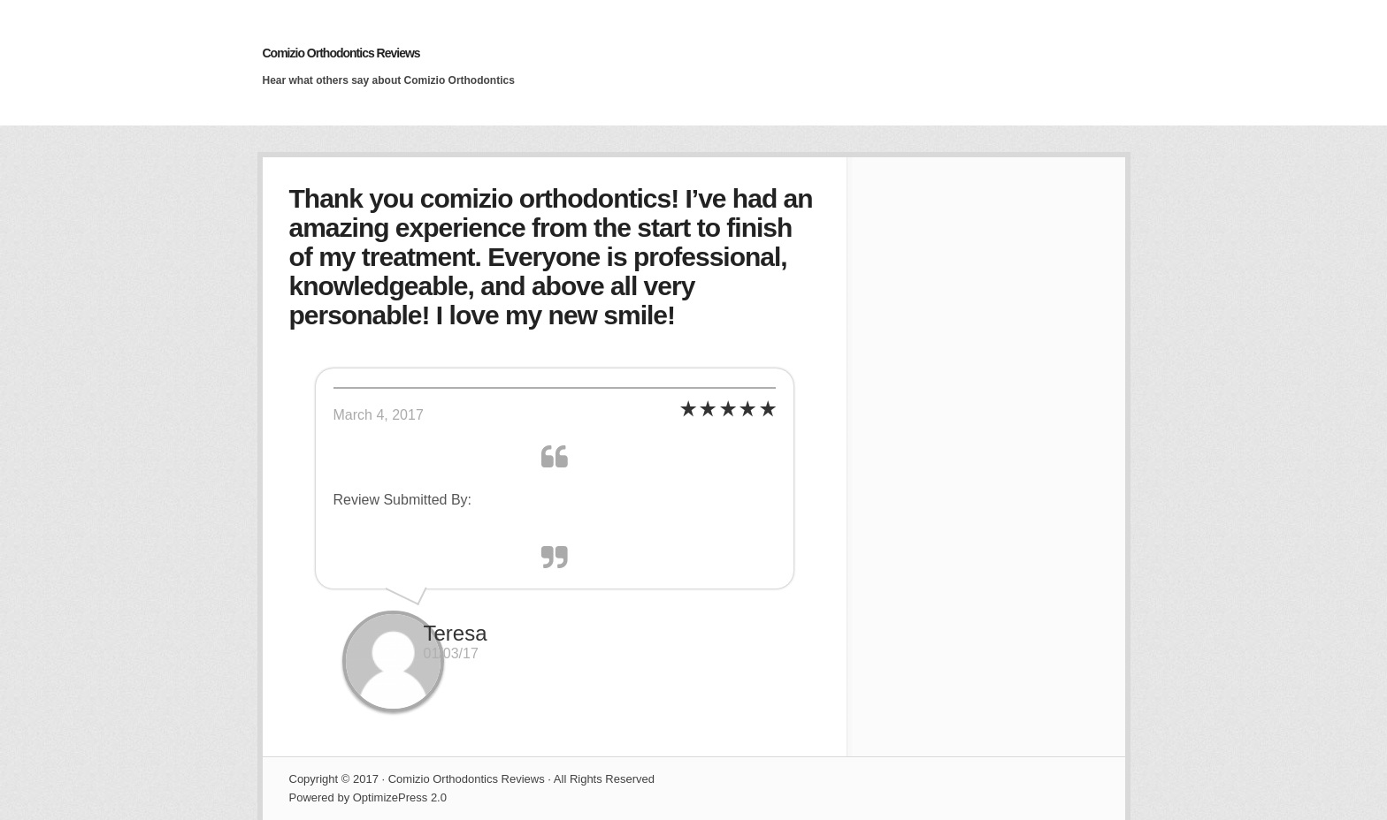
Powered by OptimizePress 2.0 (368, 797)
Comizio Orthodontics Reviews (341, 53)
